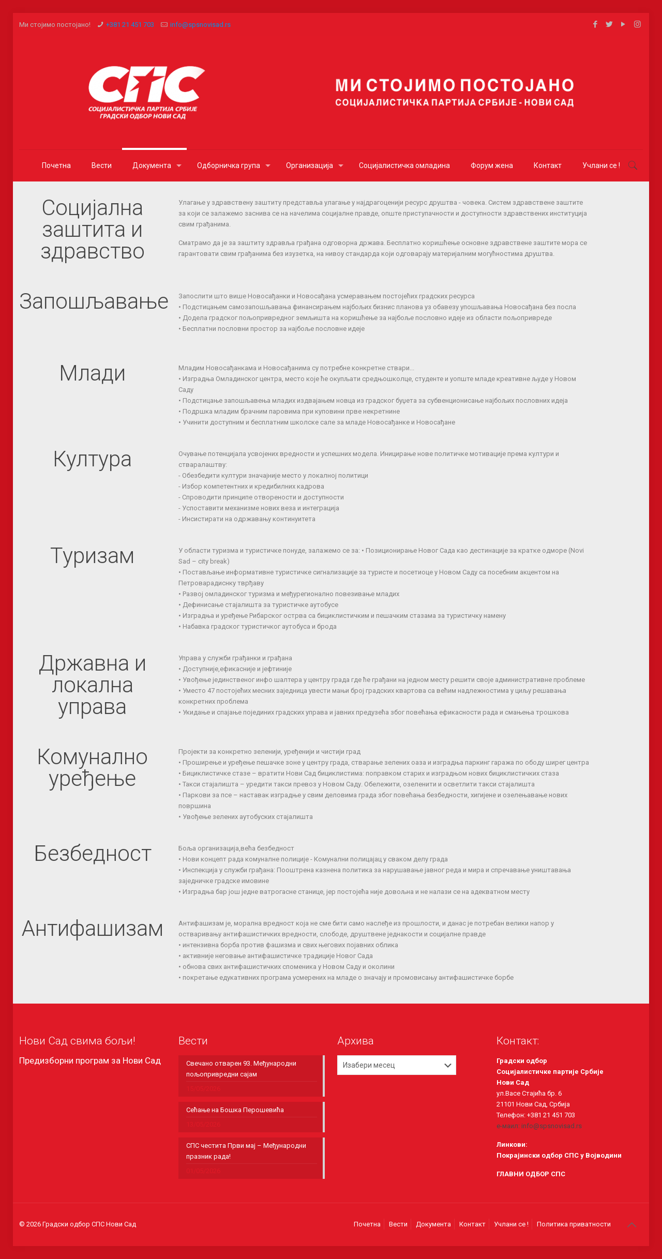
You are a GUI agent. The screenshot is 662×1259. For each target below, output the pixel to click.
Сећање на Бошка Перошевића (235, 1110)
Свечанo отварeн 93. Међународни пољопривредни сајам (241, 1068)
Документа (433, 1224)
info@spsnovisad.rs (200, 24)
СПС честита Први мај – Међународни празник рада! (246, 1151)
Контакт (472, 1224)
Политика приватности (574, 1224)
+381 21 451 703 (130, 24)
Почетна (367, 1224)
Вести (398, 1224)
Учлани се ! (511, 1224)
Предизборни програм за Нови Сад (90, 1060)
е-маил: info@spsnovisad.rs (539, 1126)
